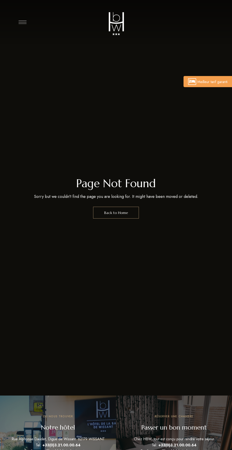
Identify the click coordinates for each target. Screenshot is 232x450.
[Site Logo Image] (116, 23)
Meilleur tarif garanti (207, 81)
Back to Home (116, 212)
